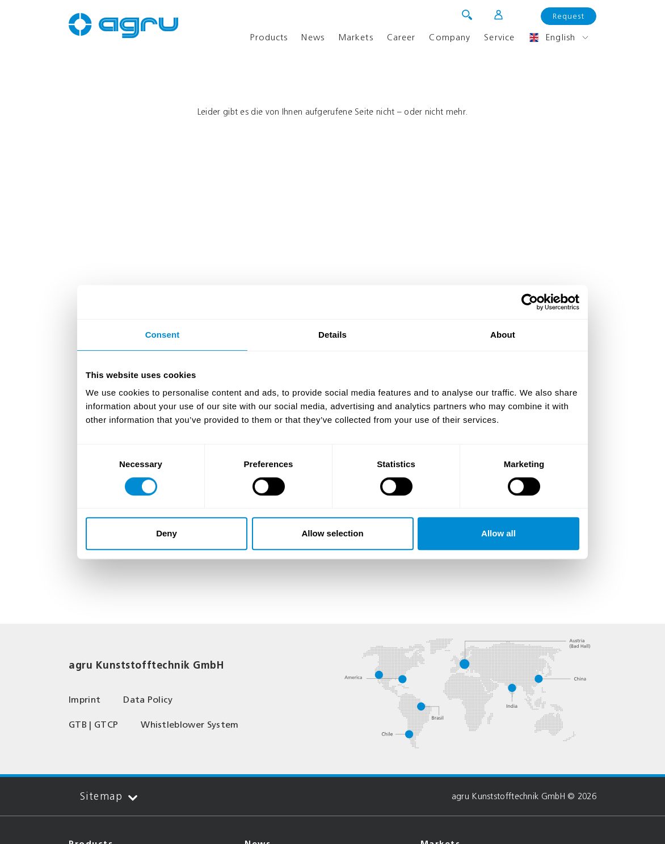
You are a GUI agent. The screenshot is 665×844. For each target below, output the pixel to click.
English (551, 37)
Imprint (84, 699)
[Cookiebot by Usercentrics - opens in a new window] (529, 301)
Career (401, 37)
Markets (355, 37)
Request (568, 16)
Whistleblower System (189, 724)
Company (449, 37)
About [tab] (502, 334)
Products (269, 37)
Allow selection (332, 533)
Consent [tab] (162, 334)
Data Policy (148, 699)
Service (499, 37)
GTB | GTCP (93, 724)
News (312, 37)
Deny (166, 533)
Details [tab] (332, 334)
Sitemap (108, 797)
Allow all (498, 533)
